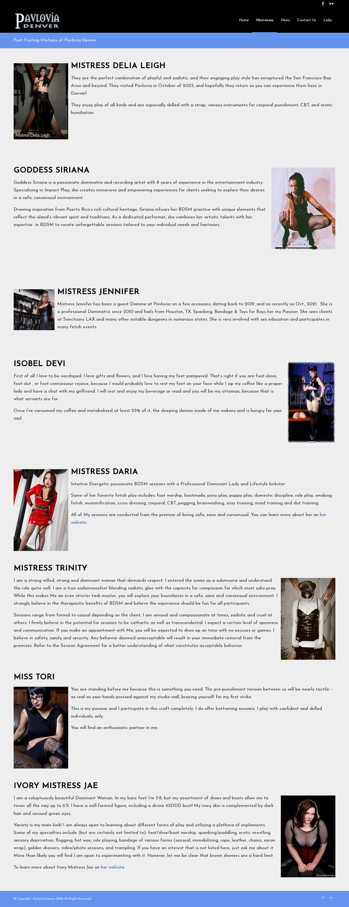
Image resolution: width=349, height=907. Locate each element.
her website (112, 867)
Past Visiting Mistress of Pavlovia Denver (55, 40)
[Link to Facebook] (323, 4)
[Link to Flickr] (331, 4)
